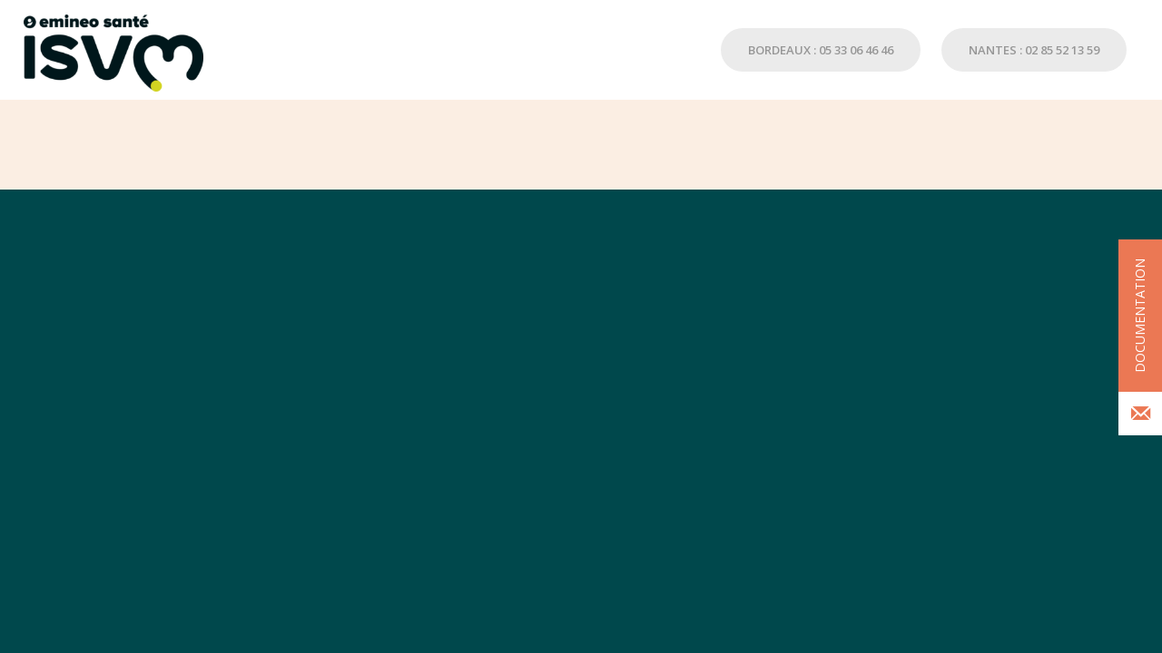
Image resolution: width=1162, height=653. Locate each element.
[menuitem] (811, 50)
